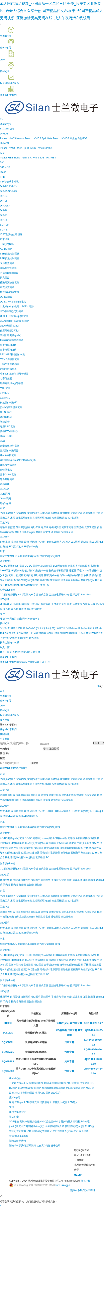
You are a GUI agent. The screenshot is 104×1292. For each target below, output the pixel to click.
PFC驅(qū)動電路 (9, 272)
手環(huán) (83, 570)
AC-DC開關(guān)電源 (12, 565)
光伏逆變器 (90, 527)
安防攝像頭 (67, 532)
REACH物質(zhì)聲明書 (36, 1131)
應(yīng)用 (14, 1097)
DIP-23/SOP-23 (8, 191)
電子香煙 (40, 585)
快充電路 (5, 277)
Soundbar (85, 594)
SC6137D (8, 1032)
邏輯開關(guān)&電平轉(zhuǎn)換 (18, 460)
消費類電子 (6, 561)
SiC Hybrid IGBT (37, 157)
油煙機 (66, 513)
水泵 (12, 517)
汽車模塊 (5, 239)
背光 (63, 604)
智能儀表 (65, 580)
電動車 (3, 527)
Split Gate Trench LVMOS (55, 138)
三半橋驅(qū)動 (8, 349)
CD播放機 (5, 594)
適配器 (72, 570)
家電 (2, 508)
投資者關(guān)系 (18, 1136)
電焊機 (44, 527)
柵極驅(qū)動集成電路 (11, 340)
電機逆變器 (55, 527)
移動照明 (35, 604)
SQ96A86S (8, 1071)
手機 (86, 575)
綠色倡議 (83, 1131)
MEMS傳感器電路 (9, 359)
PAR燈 (41, 541)
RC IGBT (51, 157)
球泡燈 (33, 541)
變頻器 (11, 527)
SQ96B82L (8, 1042)
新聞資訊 (5, 734)
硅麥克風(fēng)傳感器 (11, 383)
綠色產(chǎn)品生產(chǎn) (46, 1121)
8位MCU (4, 393)
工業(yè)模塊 (7, 244)
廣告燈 (30, 609)
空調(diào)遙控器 (30, 580)
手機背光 (56, 604)
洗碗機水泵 (89, 513)
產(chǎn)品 (15, 1078)
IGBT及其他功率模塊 (11, 234)
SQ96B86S (8, 1061)
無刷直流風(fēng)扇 (25, 532)
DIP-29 (3, 220)
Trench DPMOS (45, 148)
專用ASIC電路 (7, 426)
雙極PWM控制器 (9, 431)
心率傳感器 (6, 378)
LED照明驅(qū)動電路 (11, 311)
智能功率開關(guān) (10, 335)
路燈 (26, 541)
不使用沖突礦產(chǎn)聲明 (64, 1131)
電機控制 (45, 580)
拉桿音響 (75, 594)
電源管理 (55, 580)
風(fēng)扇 (56, 513)
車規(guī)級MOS (78, 138)
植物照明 (25, 604)
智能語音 (5, 421)
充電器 (71, 565)
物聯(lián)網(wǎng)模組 (22, 585)
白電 (85, 604)
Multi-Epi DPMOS (26, 148)
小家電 (99, 513)
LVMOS (4, 133)
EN (1, 119)
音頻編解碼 (6, 417)
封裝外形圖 (26, 1121)
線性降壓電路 (7, 479)
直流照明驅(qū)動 (42, 517)
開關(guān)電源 (19, 594)
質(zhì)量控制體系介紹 (52, 1126)
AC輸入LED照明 (71, 541)
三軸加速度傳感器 (9, 364)
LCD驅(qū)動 (60, 565)
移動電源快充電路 (9, 282)
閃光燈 (6, 609)
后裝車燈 (77, 604)
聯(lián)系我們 (77, 1190)
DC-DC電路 (6, 296)
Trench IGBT (20, 157)
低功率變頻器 (23, 527)
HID (97, 580)
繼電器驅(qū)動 (24, 517)
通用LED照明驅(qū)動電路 (14, 316)
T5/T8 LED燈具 (53, 541)
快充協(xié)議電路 (9, 292)
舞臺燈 (22, 609)
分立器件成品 (7, 128)
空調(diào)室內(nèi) (26, 513)
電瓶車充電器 (68, 527)
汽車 (2, 551)
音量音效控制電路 (9, 445)
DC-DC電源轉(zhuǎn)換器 (38, 565)
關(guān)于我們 (8, 729)
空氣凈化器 (76, 513)
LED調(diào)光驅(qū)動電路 (14, 320)
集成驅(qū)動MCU (9, 402)
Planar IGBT (6, 157)
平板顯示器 (62, 570)
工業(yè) (4, 522)
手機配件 (94, 570)
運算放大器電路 (8, 465)
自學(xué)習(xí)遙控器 (71, 575)
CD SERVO (6, 412)
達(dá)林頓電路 (8, 455)
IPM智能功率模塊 (9, 181)
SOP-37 (4, 229)
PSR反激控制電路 (9, 258)
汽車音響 (33, 594)
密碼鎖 (52, 570)
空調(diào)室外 (8, 513)
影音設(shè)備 (7, 589)
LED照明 (4, 537)
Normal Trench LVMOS (29, 138)
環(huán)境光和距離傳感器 (14, 373)
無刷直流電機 (43, 532)
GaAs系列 (5, 498)
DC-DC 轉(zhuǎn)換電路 (13, 301)
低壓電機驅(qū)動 (9, 330)
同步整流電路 (7, 263)
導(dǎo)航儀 (6, 580)
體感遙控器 (95, 575)
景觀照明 (46, 604)
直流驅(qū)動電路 (9, 450)
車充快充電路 (7, 287)
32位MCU (5, 397)
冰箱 (47, 513)
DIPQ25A (5, 205)
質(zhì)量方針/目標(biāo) (74, 1121)
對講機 (80, 527)
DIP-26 (3, 210)
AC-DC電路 (6, 248)
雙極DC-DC (6, 436)
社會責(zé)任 (43, 1145)
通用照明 (5, 604)
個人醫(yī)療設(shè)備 (36, 570)
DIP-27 (3, 215)
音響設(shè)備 (51, 575)
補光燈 (14, 609)
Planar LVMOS (8, 138)
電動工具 (5, 517)
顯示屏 (91, 604)
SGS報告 (14, 1121)
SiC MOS (5, 167)
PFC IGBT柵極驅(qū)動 (12, 354)
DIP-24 (3, 196)
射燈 (2, 541)
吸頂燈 (14, 541)
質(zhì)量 (14, 1116)
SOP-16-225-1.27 (93, 1023)
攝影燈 (38, 609)
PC (47, 585)
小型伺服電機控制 (23, 575)
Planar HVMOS (8, 148)
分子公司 (5, 739)
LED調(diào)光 (30, 546)
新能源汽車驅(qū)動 (28, 556)
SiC (2, 162)
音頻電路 (5, 484)
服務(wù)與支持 (17, 1112)
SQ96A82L (8, 1052)
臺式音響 (43, 594)
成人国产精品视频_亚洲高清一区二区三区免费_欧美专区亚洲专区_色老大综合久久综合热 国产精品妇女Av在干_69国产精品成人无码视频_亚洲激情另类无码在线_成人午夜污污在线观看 (51, 11)
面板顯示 (75, 580)
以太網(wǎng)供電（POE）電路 (17, 306)
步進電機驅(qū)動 (61, 517)
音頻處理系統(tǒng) (59, 594)
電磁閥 (74, 517)
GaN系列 (5, 493)
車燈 (7, 541)
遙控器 (17, 580)
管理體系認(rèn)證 (74, 1126)
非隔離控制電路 (8, 268)
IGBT (3, 152)
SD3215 (8, 1023)
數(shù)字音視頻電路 (11, 407)
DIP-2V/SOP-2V (8, 186)
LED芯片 (4, 489)
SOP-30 (4, 224)
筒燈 (21, 541)
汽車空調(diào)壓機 (50, 556)
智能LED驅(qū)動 (12, 546)
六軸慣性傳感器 (8, 369)
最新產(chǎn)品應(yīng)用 (13, 767)
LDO (2, 441)
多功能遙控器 (82, 565)
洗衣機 (41, 513)
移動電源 (38, 575)
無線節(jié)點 (87, 580)
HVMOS (4, 143)
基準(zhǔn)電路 (8, 474)
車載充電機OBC (8, 556)
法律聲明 (90, 1190)
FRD (2, 176)
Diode (3, 172)
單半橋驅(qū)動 (8, 345)
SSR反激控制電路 (9, 253)
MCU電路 (5, 388)
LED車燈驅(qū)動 (9, 325)
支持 (11, 1107)
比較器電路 (6, 469)
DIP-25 (3, 200)
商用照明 (15, 604)
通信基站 (55, 532)
